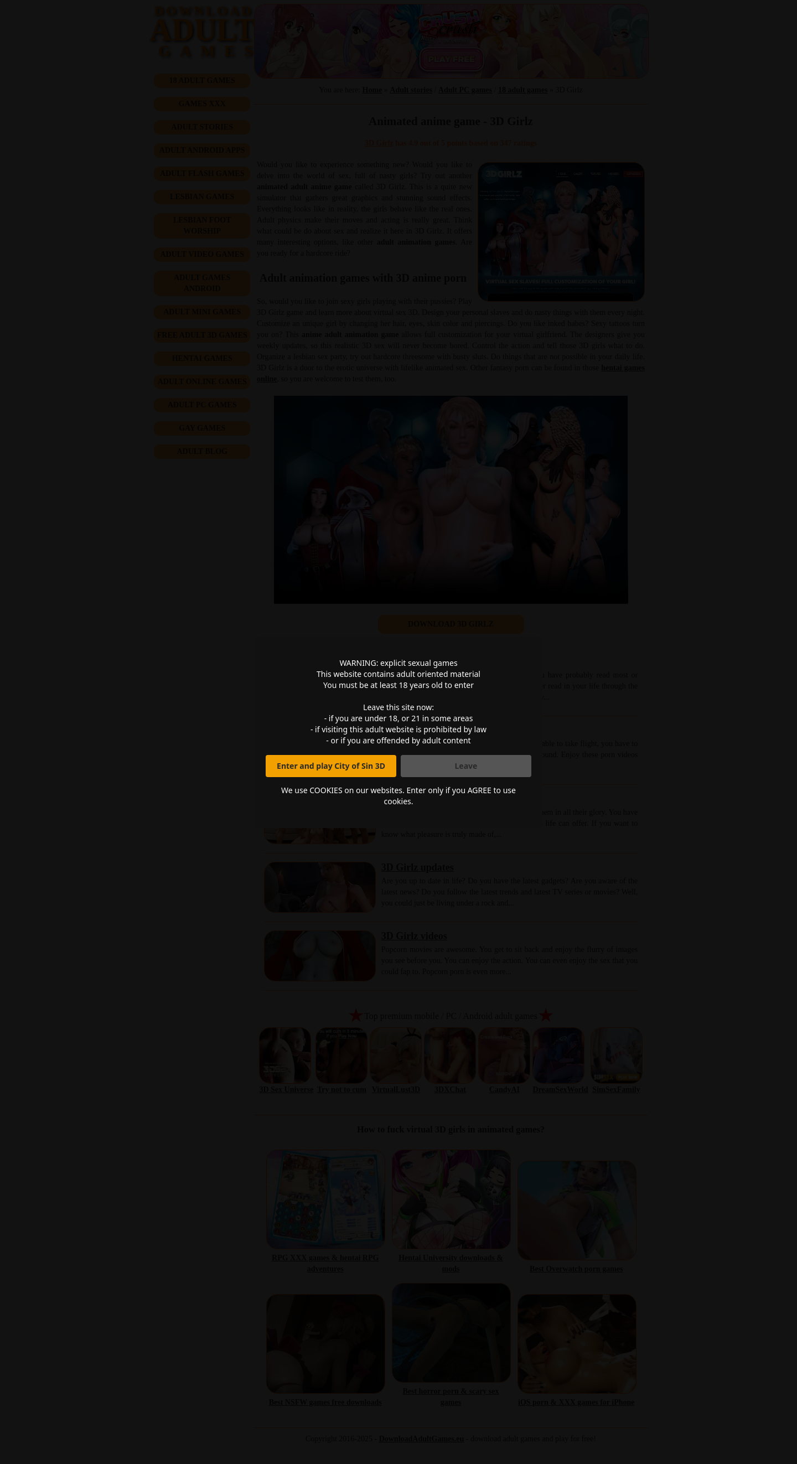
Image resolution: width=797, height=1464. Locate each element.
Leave (466, 766)
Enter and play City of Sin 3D (331, 766)
